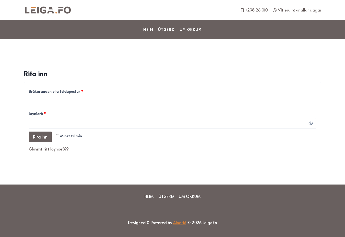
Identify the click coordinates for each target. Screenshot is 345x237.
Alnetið (179, 222)
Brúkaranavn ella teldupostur (57, 91)
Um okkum (191, 29)
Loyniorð (38, 113)
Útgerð (166, 29)
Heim (148, 29)
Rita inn (40, 137)
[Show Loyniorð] (310, 123)
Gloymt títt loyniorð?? (49, 149)
